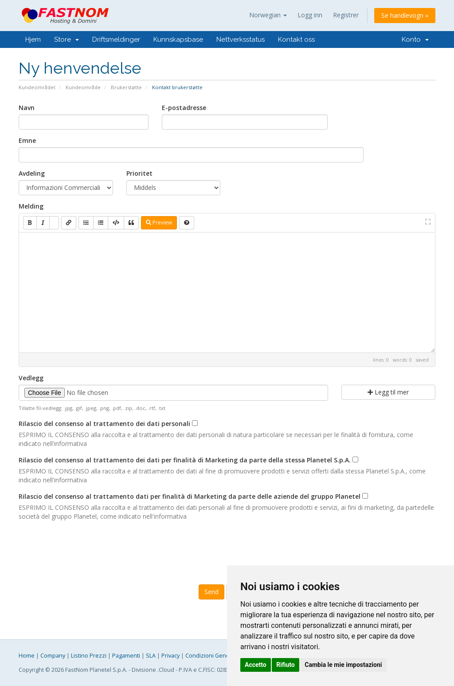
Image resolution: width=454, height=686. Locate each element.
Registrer (346, 15)
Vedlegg (31, 378)
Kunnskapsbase (178, 39)
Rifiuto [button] (285, 664)
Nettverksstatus (240, 39)
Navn (27, 107)
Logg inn (309, 15)
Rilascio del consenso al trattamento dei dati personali (104, 423)
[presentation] (227, 551)
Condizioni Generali (211, 655)
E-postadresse (184, 107)
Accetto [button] (255, 664)
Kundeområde (83, 87)
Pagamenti (126, 655)
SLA (151, 655)
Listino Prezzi (88, 655)
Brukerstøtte (126, 87)
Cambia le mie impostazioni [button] (343, 664)
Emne (27, 140)
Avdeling (32, 173)
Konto (415, 39)
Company (52, 655)
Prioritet (139, 173)
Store (66, 39)
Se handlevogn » (404, 15)
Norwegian (268, 15)
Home (27, 655)
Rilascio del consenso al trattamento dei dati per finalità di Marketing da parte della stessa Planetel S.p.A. (185, 460)
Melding (31, 206)
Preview (159, 222)
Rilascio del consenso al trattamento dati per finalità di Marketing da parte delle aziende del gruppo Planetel (189, 496)
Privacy (170, 655)
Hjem (33, 39)
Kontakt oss (296, 39)
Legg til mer (388, 392)
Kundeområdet (37, 87)
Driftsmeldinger (116, 39)
